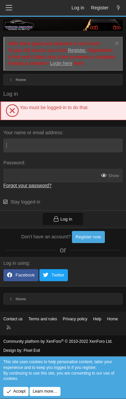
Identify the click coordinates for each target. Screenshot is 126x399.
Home (112, 319)
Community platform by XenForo (58, 341)
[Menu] (8, 8)
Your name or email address (32, 132)
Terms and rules (42, 319)
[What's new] (118, 8)
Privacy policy (75, 319)
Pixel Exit (32, 350)
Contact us (13, 319)
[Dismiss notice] (116, 44)
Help (97, 319)
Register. (77, 50)
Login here (61, 63)
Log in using (16, 263)
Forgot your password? (27, 185)
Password (13, 162)
